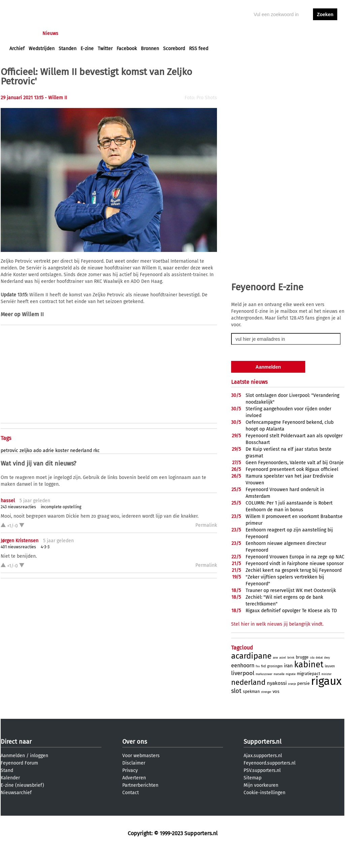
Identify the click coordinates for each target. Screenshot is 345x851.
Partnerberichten (140, 785)
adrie (48, 450)
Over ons (134, 741)
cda (312, 657)
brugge (302, 657)
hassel (8, 501)
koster (62, 450)
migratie (290, 674)
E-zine (87, 48)
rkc (96, 450)
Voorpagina (21, 33)
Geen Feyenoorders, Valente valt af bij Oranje (295, 463)
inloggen (299, 33)
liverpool (242, 673)
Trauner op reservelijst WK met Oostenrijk (291, 590)
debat (319, 657)
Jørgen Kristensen (19, 541)
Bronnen (150, 48)
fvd (263, 666)
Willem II (33, 314)
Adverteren (134, 778)
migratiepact (308, 673)
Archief (17, 48)
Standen (67, 48)
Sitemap (252, 778)
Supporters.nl (262, 741)
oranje (292, 684)
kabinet (308, 665)
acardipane (251, 656)
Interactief (103, 33)
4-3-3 (45, 547)
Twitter (105, 48)
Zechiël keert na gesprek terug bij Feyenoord (294, 570)
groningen (275, 666)
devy (327, 657)
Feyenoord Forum (19, 763)
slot (236, 691)
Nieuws (50, 33)
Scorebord (174, 48)
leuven (330, 666)
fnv (258, 666)
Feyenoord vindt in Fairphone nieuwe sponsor (295, 563)
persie (303, 683)
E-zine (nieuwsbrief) (22, 785)
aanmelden (325, 33)
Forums (75, 33)
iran (288, 666)
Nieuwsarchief (16, 793)
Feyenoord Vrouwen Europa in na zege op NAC (295, 557)
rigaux (326, 681)
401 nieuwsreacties (18, 547)
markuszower (264, 674)
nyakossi (277, 683)
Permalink (206, 525)
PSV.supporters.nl (262, 770)
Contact (130, 793)
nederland (81, 450)
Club (127, 33)
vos (276, 691)
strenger (266, 692)
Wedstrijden (42, 48)
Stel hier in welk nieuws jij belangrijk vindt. (277, 624)
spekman (251, 691)
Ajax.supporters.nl (263, 755)
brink (290, 657)
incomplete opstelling (61, 507)
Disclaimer (133, 763)
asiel (282, 657)
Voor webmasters (141, 755)
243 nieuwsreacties (18, 507)
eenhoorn (242, 665)
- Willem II (56, 98)
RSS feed (198, 48)
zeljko (26, 450)
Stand (7, 770)
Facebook (127, 48)
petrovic (9, 450)
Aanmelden (13, 755)
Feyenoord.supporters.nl (269, 763)
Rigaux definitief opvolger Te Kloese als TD (291, 611)
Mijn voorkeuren (261, 785)
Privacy (130, 770)
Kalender (10, 778)
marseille (279, 674)
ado (37, 450)
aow (275, 657)
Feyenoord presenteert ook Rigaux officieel (292, 469)
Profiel (148, 33)
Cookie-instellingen (264, 793)
